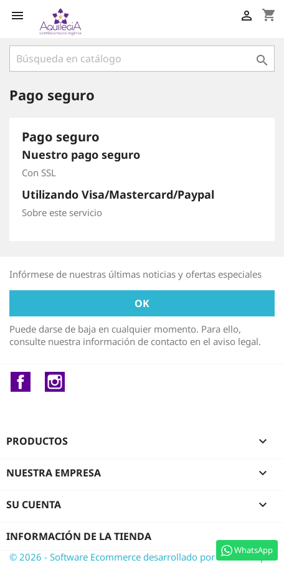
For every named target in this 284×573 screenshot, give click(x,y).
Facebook (21, 382)
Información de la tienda (78, 536)
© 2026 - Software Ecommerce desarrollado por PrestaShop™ (141, 557)
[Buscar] (142, 58)
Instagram (55, 382)
